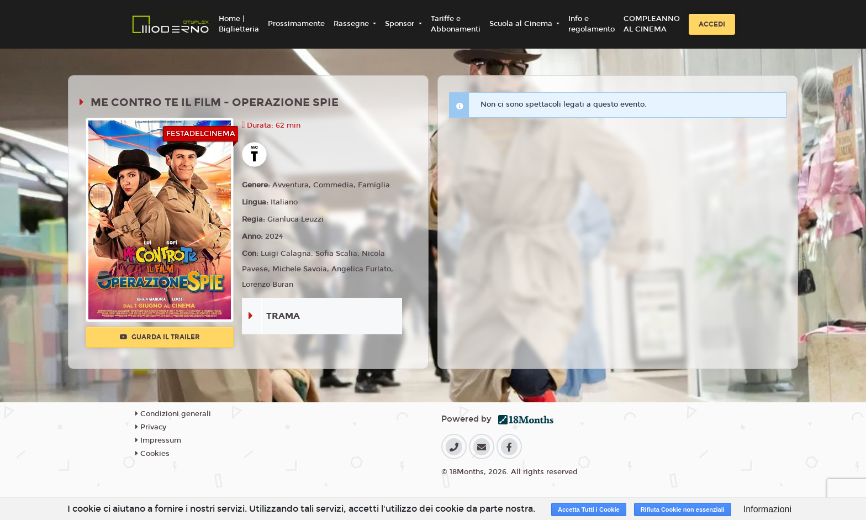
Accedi (712, 24)
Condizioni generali (173, 413)
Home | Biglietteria (239, 24)
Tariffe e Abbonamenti (455, 24)
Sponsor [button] (400, 23)
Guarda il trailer (160, 337)
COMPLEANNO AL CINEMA (652, 24)
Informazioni (767, 509)
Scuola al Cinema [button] (522, 23)
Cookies (152, 453)
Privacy (150, 427)
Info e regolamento (591, 24)
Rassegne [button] (352, 23)
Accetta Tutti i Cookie (589, 509)
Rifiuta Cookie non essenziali (683, 509)
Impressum (158, 440)
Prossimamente (296, 23)
